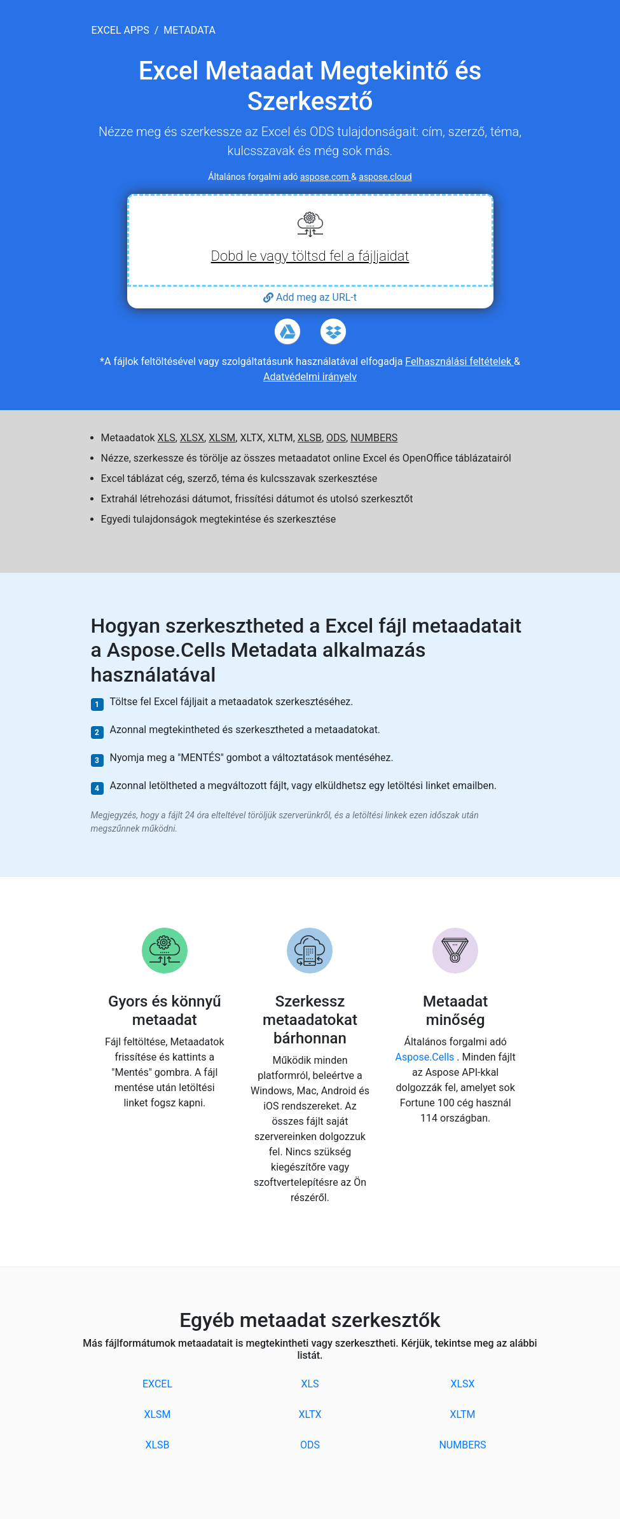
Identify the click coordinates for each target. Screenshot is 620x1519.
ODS (336, 438)
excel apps (120, 30)
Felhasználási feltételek (459, 361)
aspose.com (325, 177)
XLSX (192, 438)
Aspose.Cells (426, 1057)
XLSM (222, 438)
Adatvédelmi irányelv (310, 377)
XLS (167, 438)
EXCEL (157, 1384)
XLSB (310, 438)
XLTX (309, 1414)
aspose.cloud (385, 177)
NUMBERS (373, 438)
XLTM (462, 1414)
